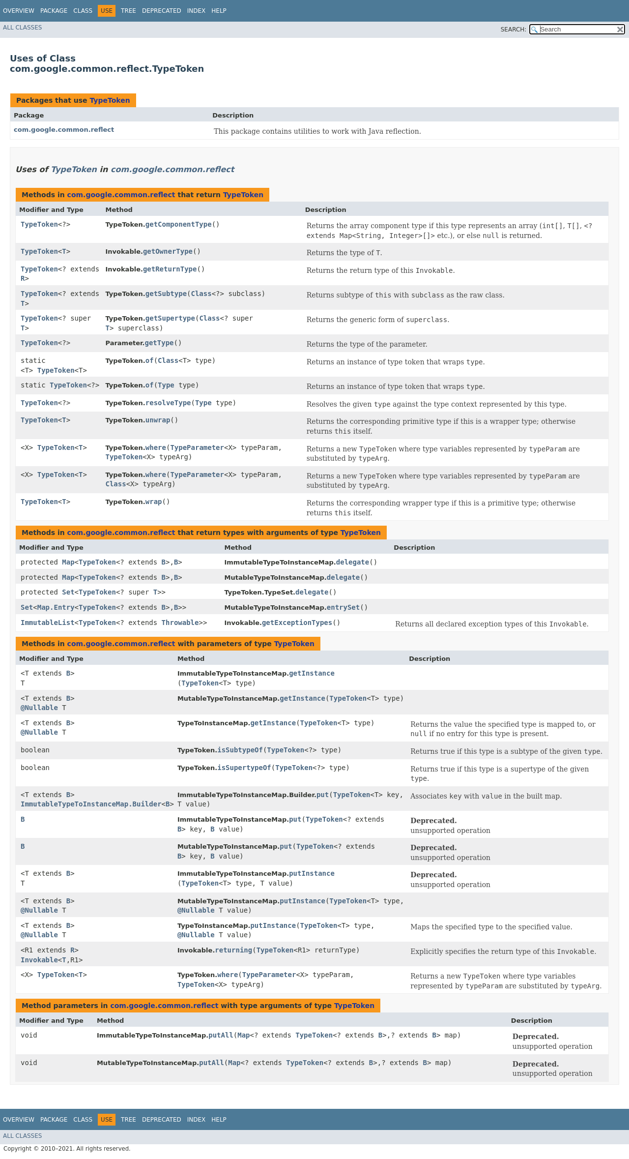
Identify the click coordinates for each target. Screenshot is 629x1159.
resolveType (168, 403)
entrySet (343, 607)
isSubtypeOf (240, 750)
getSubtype (166, 293)
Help (219, 10)
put (322, 795)
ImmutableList (48, 622)
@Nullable (39, 708)
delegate (352, 562)
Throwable (180, 622)
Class (82, 10)
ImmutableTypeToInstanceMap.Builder (91, 804)
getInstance (312, 673)
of (149, 360)
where (155, 447)
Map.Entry (56, 607)
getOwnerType (168, 251)
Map (68, 562)
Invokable (39, 960)
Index (196, 10)
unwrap (158, 420)
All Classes (22, 27)
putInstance (312, 873)
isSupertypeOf (244, 768)
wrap (153, 501)
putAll (220, 1035)
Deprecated (161, 10)
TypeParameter (197, 447)
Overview (18, 10)
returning (233, 950)
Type (166, 385)
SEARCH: (514, 29)
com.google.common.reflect (64, 129)
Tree (128, 10)
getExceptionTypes (297, 622)
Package (53, 10)
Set (68, 592)
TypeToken (109, 100)
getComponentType (178, 224)
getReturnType (170, 269)
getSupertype (170, 318)
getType (159, 343)
